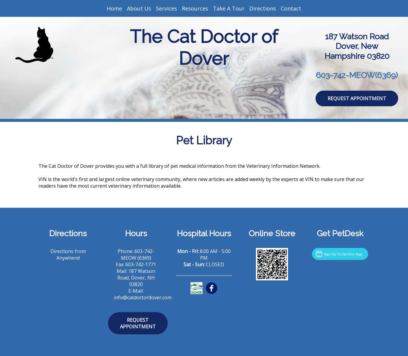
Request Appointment (357, 98)
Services (166, 8)
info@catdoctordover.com (143, 297)
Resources (195, 8)
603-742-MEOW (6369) (137, 254)
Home (114, 8)
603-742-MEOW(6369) (357, 75)
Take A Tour (228, 8)
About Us (139, 8)
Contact (291, 8)
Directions (262, 8)
